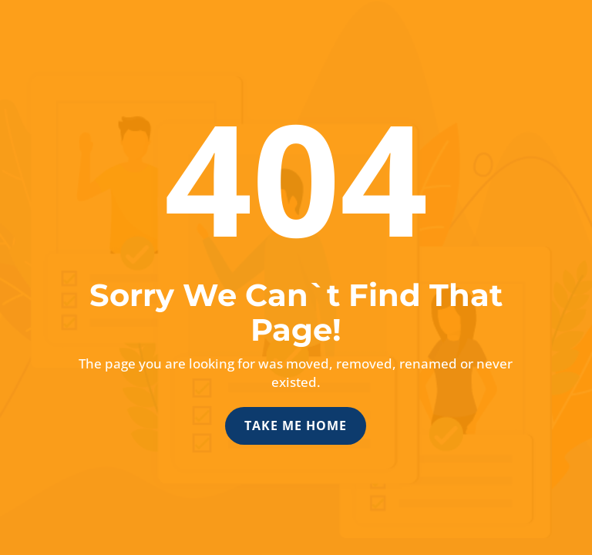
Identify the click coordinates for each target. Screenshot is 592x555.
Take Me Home (295, 425)
